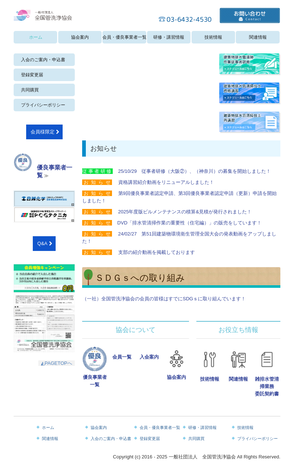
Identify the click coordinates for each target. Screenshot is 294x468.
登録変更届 (32, 74)
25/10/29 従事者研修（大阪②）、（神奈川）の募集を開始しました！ (194, 171)
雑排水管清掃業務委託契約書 (267, 386)
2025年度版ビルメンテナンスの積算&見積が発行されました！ (184, 211)
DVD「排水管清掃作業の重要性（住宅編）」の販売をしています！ (189, 223)
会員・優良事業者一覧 (124, 37)
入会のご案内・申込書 (43, 59)
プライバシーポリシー (43, 105)
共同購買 (30, 89)
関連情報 (258, 37)
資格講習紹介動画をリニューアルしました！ (166, 182)
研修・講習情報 (168, 37)
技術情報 (213, 37)
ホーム (35, 37)
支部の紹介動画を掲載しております (156, 252)
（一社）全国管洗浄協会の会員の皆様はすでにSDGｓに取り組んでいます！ (164, 298)
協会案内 (80, 37)
